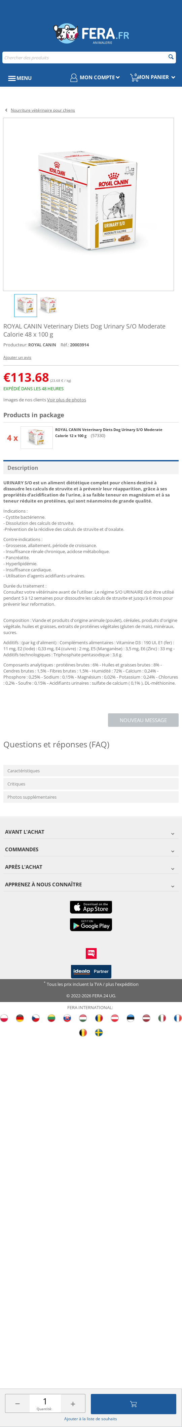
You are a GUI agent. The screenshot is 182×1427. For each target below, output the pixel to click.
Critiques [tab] (16, 784)
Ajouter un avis (17, 357)
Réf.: (65, 345)
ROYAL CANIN (42, 345)
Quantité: (44, 1408)
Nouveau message (143, 720)
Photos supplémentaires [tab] (32, 797)
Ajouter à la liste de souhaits (90, 1419)
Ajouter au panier (133, 1404)
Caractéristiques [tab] (23, 771)
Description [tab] (22, 468)
